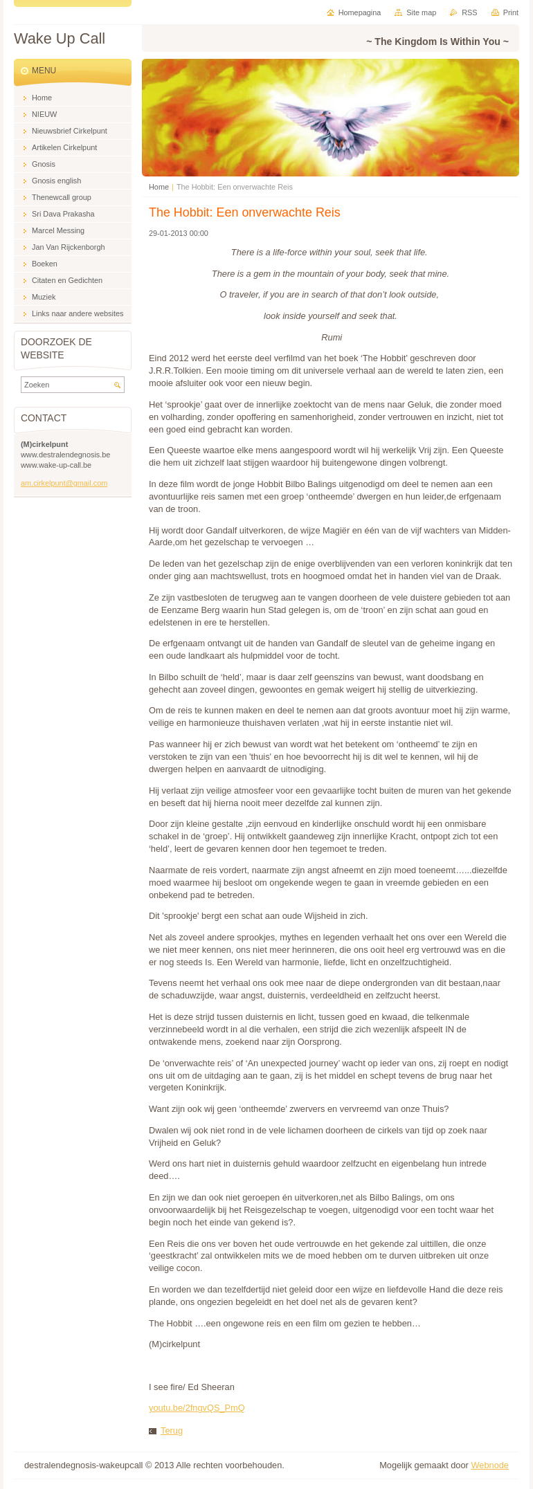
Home (159, 187)
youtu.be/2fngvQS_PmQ (197, 1408)
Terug (172, 1430)
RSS (469, 12)
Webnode (490, 1465)
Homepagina (359, 12)
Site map (421, 12)
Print (510, 12)
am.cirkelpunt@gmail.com (64, 483)
